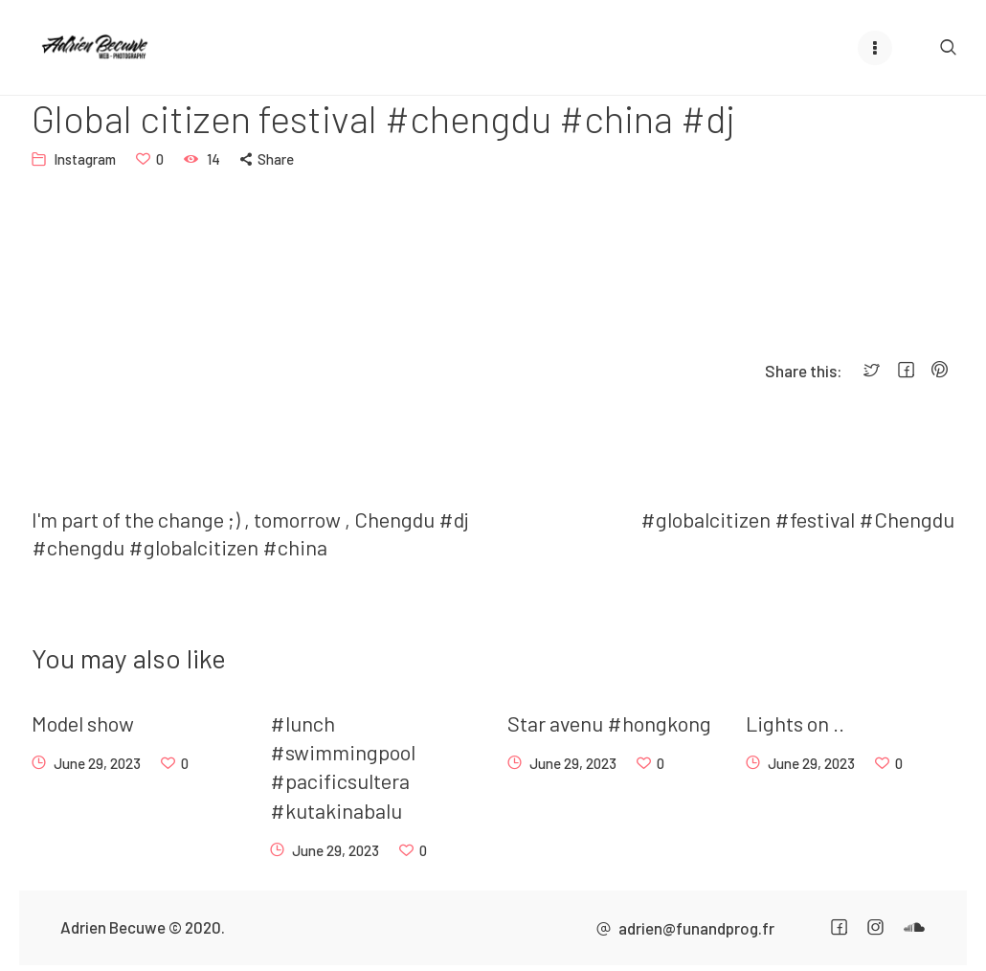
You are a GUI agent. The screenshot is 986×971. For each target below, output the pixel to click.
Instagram (85, 159)
